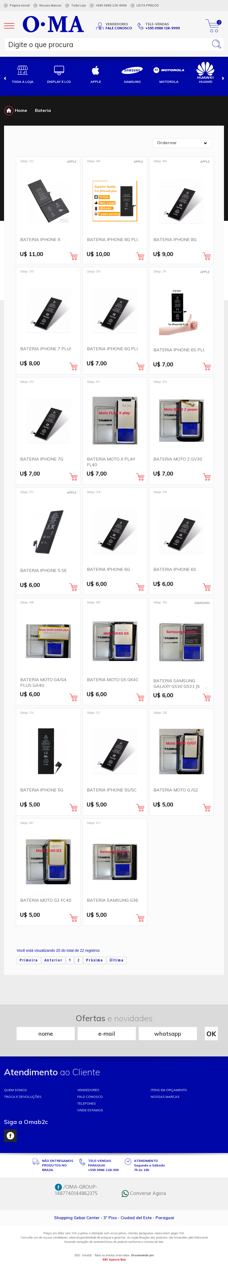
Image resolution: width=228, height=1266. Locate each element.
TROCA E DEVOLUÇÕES (22, 1097)
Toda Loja (78, 5)
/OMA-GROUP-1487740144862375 (76, 1190)
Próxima (94, 960)
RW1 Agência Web (114, 1259)
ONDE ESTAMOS (90, 1110)
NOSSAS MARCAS (165, 1097)
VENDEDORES (88, 1090)
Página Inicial (20, 5)
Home (15, 110)
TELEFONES (86, 1103)
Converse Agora (144, 1193)
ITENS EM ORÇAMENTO (169, 1090)
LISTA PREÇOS (147, 5)
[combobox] (182, 143)
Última (117, 960)
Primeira (29, 960)
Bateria (43, 110)
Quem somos (15, 1090)
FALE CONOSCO (90, 1097)
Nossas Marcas (50, 5)
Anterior (53, 960)
